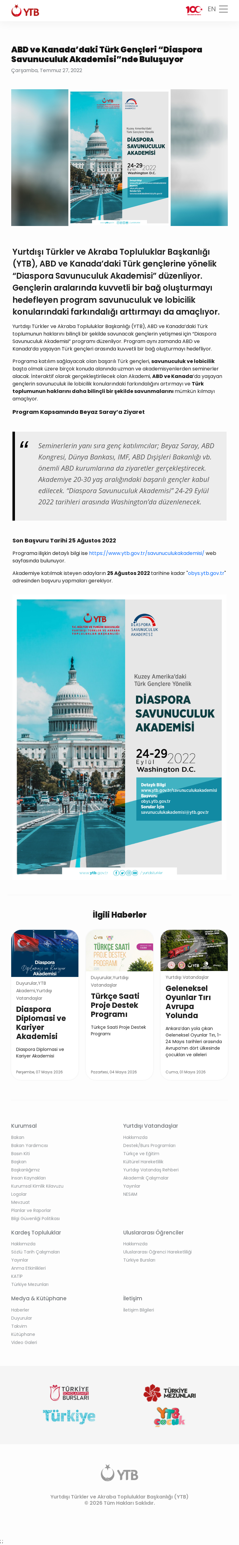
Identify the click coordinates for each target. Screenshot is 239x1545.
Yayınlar (131, 1186)
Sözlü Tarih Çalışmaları (35, 1252)
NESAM (130, 1194)
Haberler (20, 1310)
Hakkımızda (135, 1137)
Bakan (17, 1137)
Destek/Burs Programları (149, 1145)
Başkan (18, 1162)
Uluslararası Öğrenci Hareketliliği (157, 1252)
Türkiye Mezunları (30, 1284)
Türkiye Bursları (139, 1260)
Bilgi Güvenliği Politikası (35, 1218)
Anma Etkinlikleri (28, 1268)
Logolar (19, 1194)
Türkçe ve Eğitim (141, 1153)
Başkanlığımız (25, 1170)
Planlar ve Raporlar (31, 1210)
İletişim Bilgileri (138, 1310)
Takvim (19, 1326)
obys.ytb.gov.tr (206, 573)
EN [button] (212, 8)
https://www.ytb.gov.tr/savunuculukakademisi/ (147, 553)
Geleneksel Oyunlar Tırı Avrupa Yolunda (188, 1002)
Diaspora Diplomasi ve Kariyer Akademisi (41, 1023)
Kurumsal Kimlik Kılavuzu (37, 1186)
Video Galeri (24, 1342)
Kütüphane (23, 1334)
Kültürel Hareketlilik (143, 1162)
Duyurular (21, 1318)
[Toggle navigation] (223, 10)
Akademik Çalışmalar (146, 1178)
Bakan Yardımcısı (29, 1145)
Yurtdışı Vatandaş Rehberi (151, 1170)
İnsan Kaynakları (28, 1178)
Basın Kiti (20, 1153)
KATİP (17, 1276)
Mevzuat (20, 1202)
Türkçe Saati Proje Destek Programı (115, 1005)
